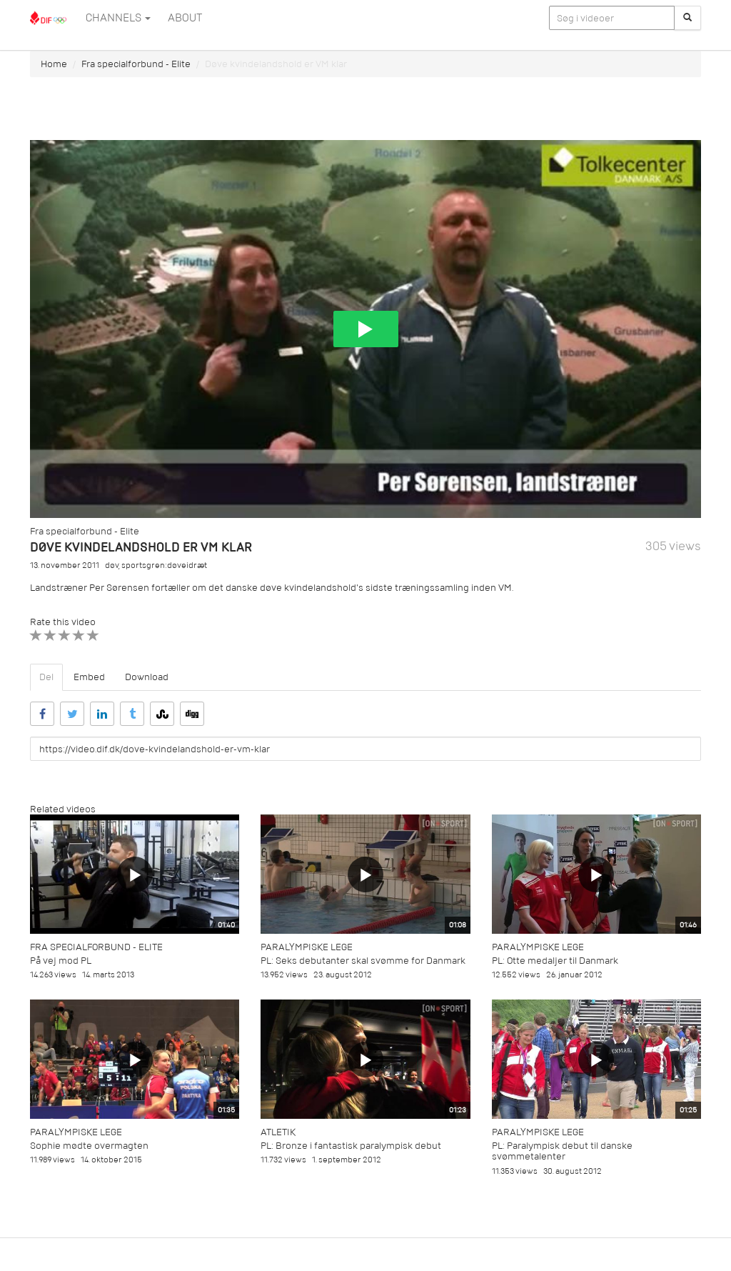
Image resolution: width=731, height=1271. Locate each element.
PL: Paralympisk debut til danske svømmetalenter (562, 1151)
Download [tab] (146, 677)
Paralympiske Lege (307, 947)
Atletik (278, 1132)
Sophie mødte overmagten (89, 1145)
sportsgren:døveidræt (164, 565)
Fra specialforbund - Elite (136, 64)
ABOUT (185, 18)
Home (54, 64)
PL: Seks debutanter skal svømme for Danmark (363, 960)
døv (112, 565)
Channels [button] (118, 18)
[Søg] (687, 18)
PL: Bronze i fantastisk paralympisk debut (351, 1145)
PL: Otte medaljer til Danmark (555, 960)
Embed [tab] (89, 677)
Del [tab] (46, 677)
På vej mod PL (60, 960)
